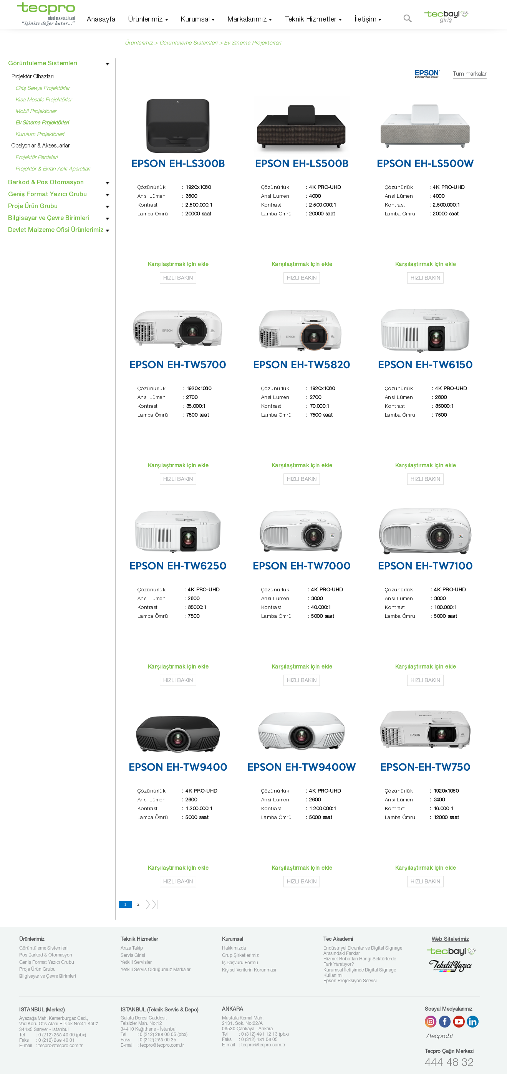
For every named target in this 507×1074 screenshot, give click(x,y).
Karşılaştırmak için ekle (178, 265)
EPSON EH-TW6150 (425, 365)
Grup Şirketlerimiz (240, 955)
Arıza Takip (132, 948)
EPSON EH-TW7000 (302, 566)
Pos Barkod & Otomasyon (45, 955)
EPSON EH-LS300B (178, 164)
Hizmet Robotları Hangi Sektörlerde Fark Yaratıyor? (359, 962)
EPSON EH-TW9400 (178, 768)
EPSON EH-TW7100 (425, 566)
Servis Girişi (133, 955)
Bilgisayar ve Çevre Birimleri (47, 976)
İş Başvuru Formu (240, 963)
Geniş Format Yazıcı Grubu (46, 962)
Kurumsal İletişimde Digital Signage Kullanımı (359, 973)
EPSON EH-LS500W (425, 164)
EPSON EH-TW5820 (301, 365)
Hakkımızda (234, 948)
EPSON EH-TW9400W (301, 768)
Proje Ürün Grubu (37, 969)
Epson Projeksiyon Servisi (350, 981)
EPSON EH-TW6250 (178, 566)
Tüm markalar (470, 74)
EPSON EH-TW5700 (177, 365)
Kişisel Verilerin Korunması (249, 970)
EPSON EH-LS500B (301, 164)
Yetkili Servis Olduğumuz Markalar (156, 970)
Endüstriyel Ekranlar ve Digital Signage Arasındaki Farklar (362, 951)
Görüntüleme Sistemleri (43, 948)
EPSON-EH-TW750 (425, 768)
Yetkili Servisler (136, 962)
